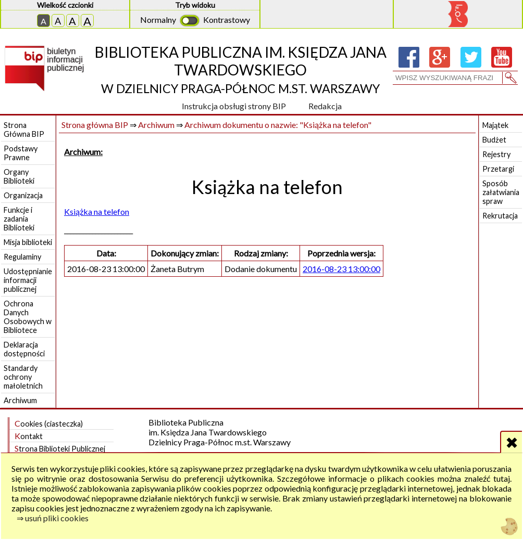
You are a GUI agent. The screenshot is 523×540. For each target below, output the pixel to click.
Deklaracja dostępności (24, 349)
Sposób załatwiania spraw (500, 192)
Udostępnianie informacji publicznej (28, 280)
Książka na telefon (96, 211)
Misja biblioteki (28, 242)
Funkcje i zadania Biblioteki (19, 218)
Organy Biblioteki (19, 176)
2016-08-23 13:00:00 (341, 269)
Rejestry (496, 154)
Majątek (495, 125)
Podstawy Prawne (21, 153)
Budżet (494, 139)
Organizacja (23, 195)
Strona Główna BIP (24, 129)
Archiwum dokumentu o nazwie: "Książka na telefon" (277, 125)
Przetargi (498, 168)
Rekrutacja (500, 215)
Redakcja (325, 106)
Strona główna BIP (94, 125)
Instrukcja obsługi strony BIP (234, 106)
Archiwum (20, 400)
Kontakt (29, 436)
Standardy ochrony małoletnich (23, 377)
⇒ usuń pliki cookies (53, 518)
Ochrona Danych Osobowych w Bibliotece (28, 317)
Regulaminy (22, 256)
